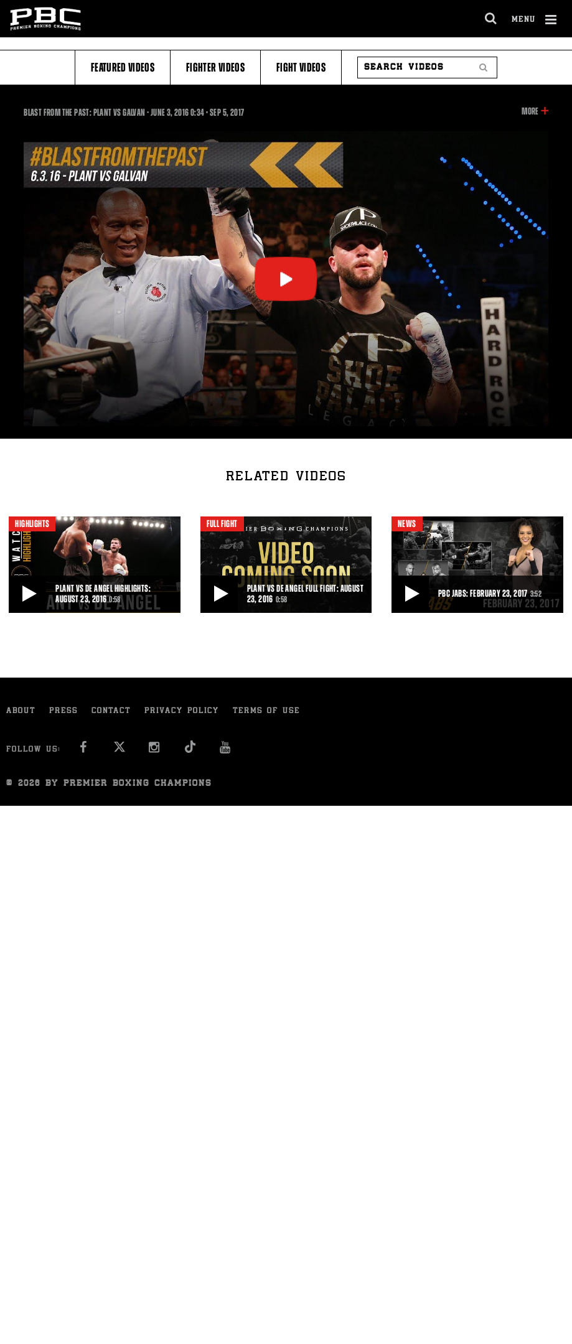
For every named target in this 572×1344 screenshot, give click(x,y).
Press (63, 711)
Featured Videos (122, 67)
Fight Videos (301, 67)
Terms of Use (266, 711)
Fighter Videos (215, 67)
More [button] (530, 111)
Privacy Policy (181, 711)
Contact (111, 711)
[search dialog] (491, 19)
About (20, 711)
